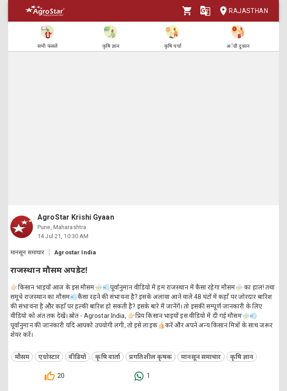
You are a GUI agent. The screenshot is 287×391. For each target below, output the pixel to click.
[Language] (205, 11)
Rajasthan (241, 11)
